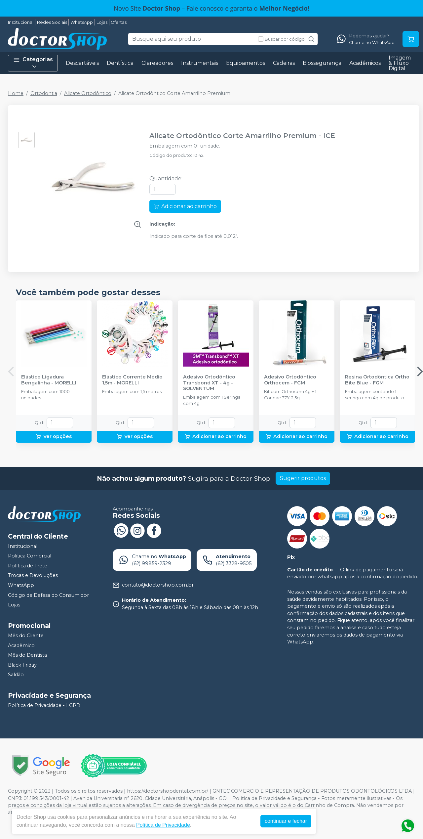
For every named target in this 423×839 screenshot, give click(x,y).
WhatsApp (81, 22)
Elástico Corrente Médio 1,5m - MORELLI (132, 379)
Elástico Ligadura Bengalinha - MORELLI (48, 379)
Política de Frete (27, 566)
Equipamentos (245, 63)
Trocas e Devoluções (33, 576)
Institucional (20, 22)
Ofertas (119, 22)
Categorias (33, 63)
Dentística (120, 63)
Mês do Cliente (26, 636)
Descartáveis (82, 63)
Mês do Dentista (27, 655)
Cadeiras (284, 63)
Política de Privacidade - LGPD (44, 705)
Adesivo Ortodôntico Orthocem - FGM (290, 379)
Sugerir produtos (303, 478)
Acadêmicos (365, 63)
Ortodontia (43, 93)
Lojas (101, 22)
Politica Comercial (29, 556)
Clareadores (157, 63)
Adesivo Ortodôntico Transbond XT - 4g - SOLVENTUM (209, 382)
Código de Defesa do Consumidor (48, 595)
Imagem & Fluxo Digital (400, 63)
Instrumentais (199, 63)
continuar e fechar (286, 821)
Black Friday (22, 665)
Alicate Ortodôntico (87, 93)
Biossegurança (322, 63)
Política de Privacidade (163, 825)
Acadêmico (21, 645)
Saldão (16, 675)
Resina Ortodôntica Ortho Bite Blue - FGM (377, 379)
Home (15, 93)
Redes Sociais (52, 22)
